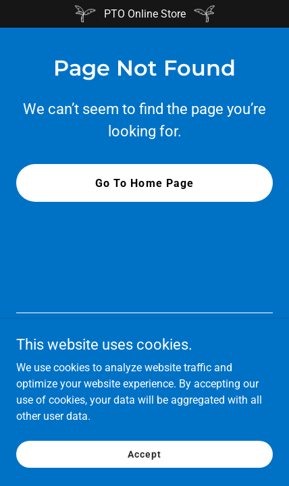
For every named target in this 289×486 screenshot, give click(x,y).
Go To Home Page (144, 183)
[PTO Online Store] (144, 14)
